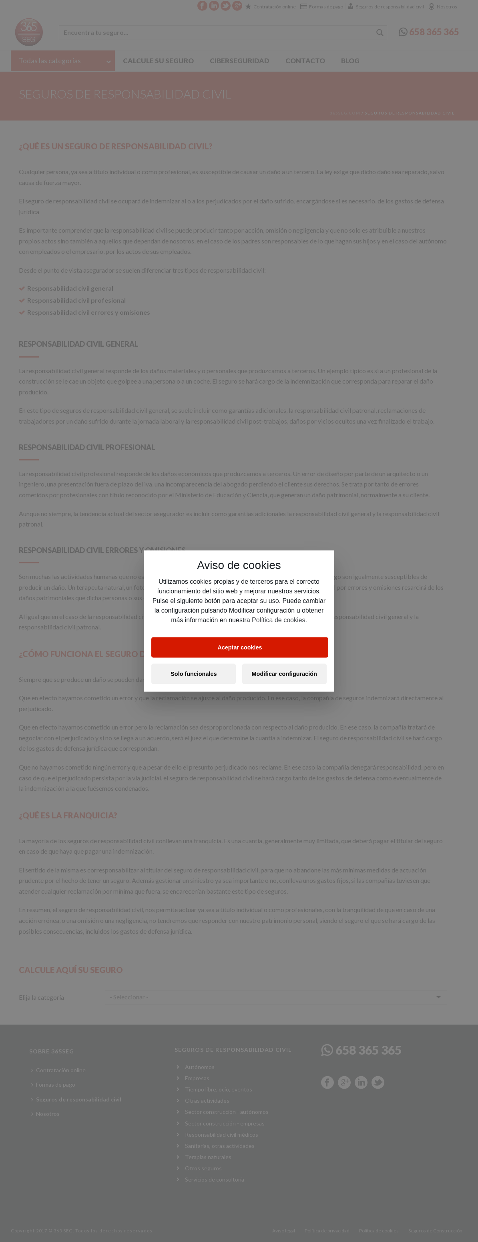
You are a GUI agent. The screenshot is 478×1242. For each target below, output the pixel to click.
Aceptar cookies (239, 647)
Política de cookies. (279, 619)
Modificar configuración (284, 674)
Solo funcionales (194, 674)
